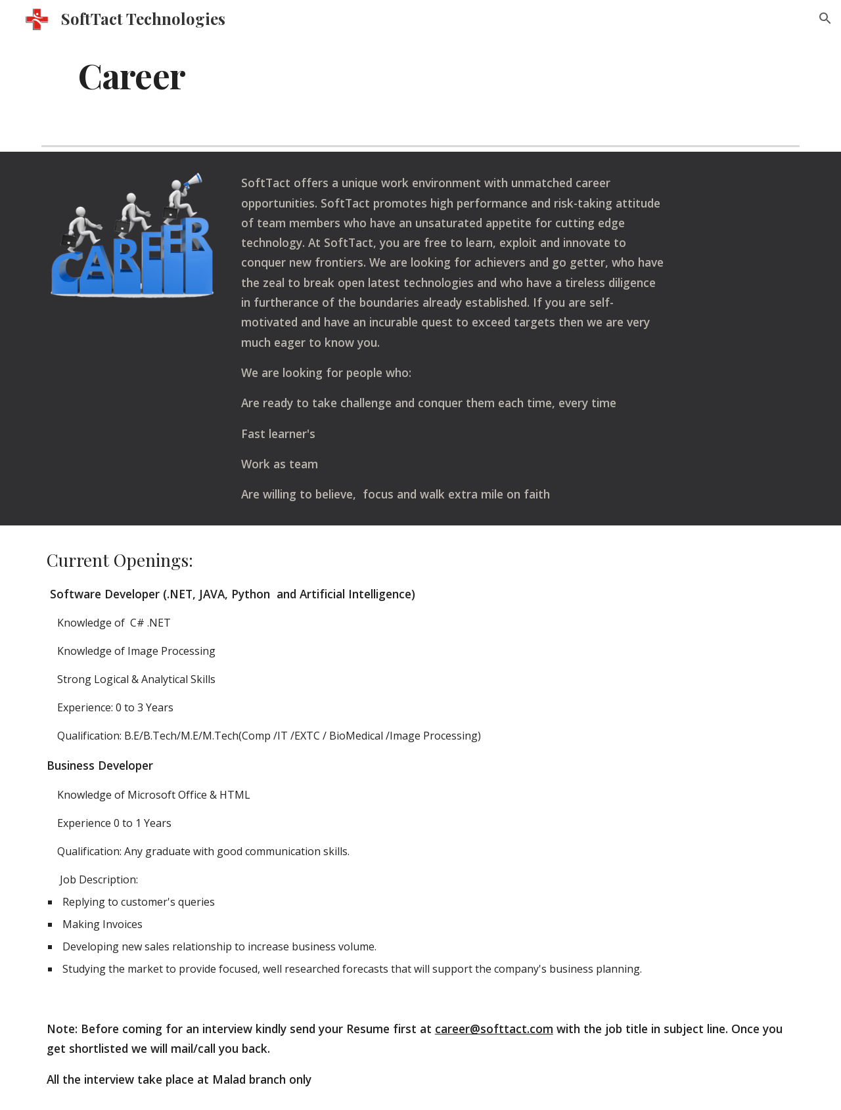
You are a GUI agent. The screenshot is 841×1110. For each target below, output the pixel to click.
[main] (420, 74)
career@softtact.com (494, 1028)
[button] (825, 18)
